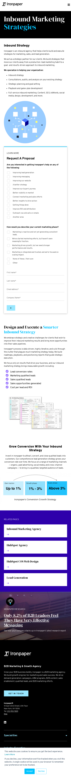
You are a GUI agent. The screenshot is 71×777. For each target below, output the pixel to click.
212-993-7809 (12, 711)
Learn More (9, 754)
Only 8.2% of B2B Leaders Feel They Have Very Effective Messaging (31, 620)
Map (5, 714)
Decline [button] (41, 771)
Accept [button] (29, 771)
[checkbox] (35, 195)
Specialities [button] (10, 735)
